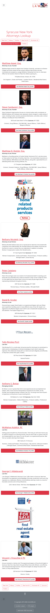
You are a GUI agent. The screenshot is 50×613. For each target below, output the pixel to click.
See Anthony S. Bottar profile (25, 407)
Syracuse (44, 585)
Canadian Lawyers (20, 606)
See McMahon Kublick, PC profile (25, 450)
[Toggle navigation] (4, 5)
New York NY (25, 40)
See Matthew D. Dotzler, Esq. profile (25, 174)
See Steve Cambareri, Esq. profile (25, 130)
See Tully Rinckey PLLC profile (25, 363)
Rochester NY (34, 40)
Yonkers (24, 43)
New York (4, 40)
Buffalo (17, 40)
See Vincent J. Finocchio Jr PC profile (25, 579)
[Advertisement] (25, 19)
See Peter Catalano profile (25, 292)
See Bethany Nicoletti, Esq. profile (25, 262)
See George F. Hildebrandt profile (25, 493)
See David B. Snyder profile (25, 321)
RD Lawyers (31, 606)
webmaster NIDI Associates (25, 610)
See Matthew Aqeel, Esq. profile (25, 86)
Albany (11, 40)
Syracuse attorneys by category (10, 43)
